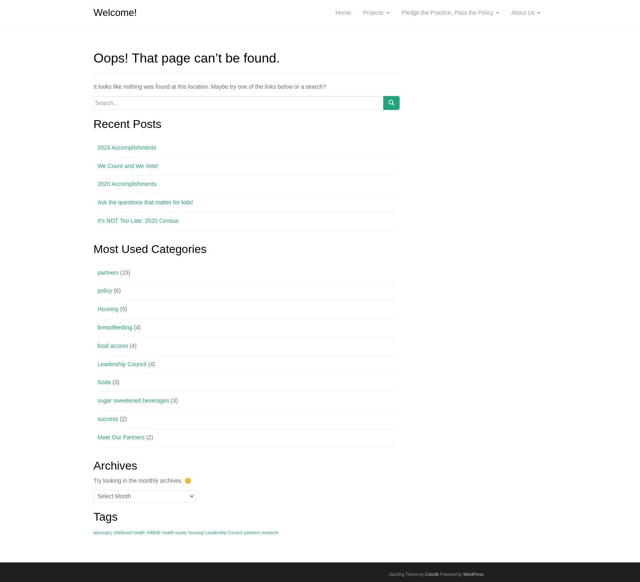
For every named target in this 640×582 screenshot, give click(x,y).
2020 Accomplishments (127, 184)
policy (105, 290)
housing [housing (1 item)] (195, 532)
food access (113, 345)
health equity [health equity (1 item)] (174, 532)
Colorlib (432, 574)
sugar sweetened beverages (133, 400)
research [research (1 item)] (270, 532)
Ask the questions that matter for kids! (145, 202)
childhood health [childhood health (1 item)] (129, 532)
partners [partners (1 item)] (252, 532)
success (108, 419)
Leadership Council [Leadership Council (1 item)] (223, 532)
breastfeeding (115, 327)
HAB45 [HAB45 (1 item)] (153, 532)
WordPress (473, 574)
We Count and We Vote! (128, 166)
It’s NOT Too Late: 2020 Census (138, 220)
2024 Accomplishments (127, 147)
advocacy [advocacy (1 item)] (102, 532)
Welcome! (115, 12)
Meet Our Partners (121, 437)
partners (108, 272)
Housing (108, 309)
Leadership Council (122, 364)
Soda (104, 382)
